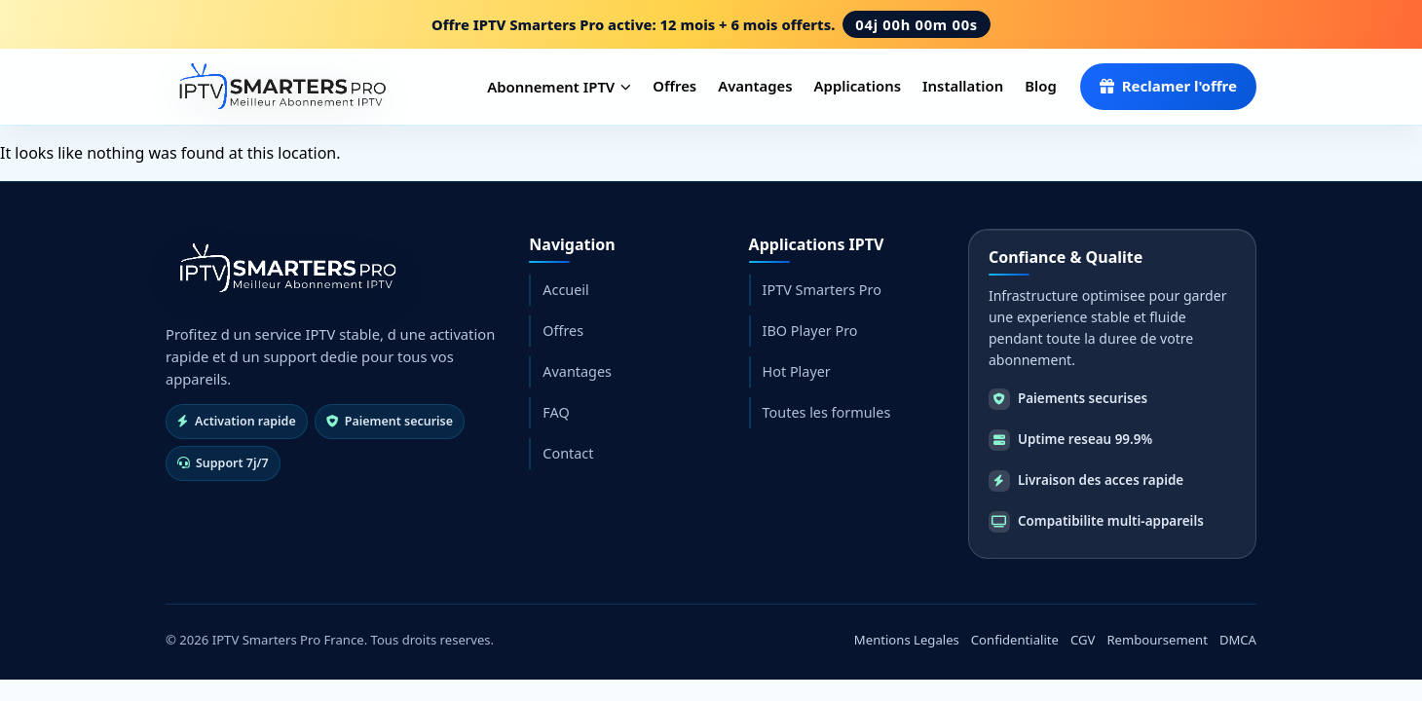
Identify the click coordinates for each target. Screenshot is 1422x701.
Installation (962, 85)
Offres (674, 85)
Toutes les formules (827, 412)
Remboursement (1156, 639)
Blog (1041, 85)
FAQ (556, 412)
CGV (1082, 639)
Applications (857, 85)
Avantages (755, 85)
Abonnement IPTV (559, 86)
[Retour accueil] (285, 268)
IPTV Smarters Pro (822, 289)
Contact (568, 453)
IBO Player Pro (810, 330)
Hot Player (797, 371)
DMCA (1237, 639)
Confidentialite (1015, 639)
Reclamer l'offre (1168, 85)
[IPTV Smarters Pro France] (279, 86)
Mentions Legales (906, 639)
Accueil (565, 289)
